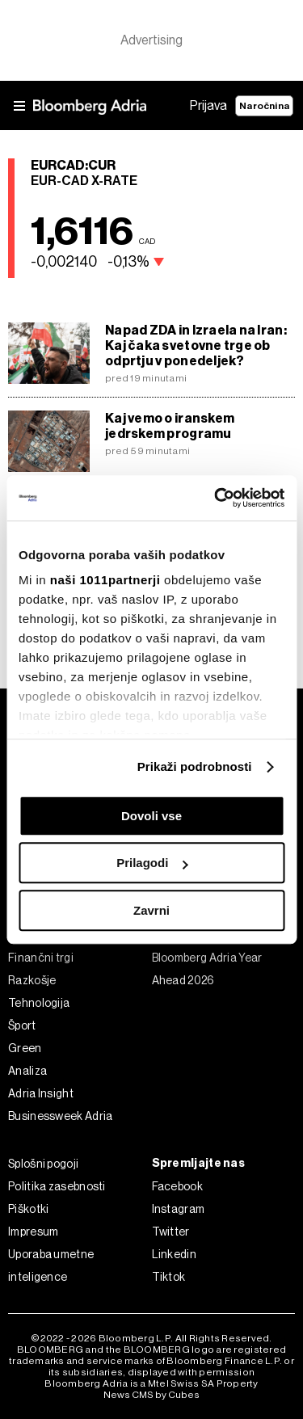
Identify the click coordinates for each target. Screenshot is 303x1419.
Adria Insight (41, 1093)
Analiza (27, 1070)
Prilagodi (151, 863)
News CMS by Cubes (151, 1394)
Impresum (33, 1231)
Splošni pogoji (43, 1163)
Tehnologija (38, 1002)
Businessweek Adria (60, 1116)
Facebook (177, 1186)
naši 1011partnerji (105, 580)
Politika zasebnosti (57, 1186)
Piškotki (28, 1208)
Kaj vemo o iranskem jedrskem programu (169, 426)
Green (25, 1048)
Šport (22, 1025)
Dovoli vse (151, 816)
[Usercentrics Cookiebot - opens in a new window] (215, 497)
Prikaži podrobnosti (194, 766)
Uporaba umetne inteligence (51, 1265)
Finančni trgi (41, 957)
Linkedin (174, 1254)
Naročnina (264, 106)
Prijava (208, 105)
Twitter (171, 1231)
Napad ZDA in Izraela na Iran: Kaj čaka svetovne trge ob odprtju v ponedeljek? (196, 345)
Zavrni (151, 910)
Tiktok (169, 1276)
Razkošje (32, 980)
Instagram (178, 1208)
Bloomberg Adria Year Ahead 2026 (207, 969)
